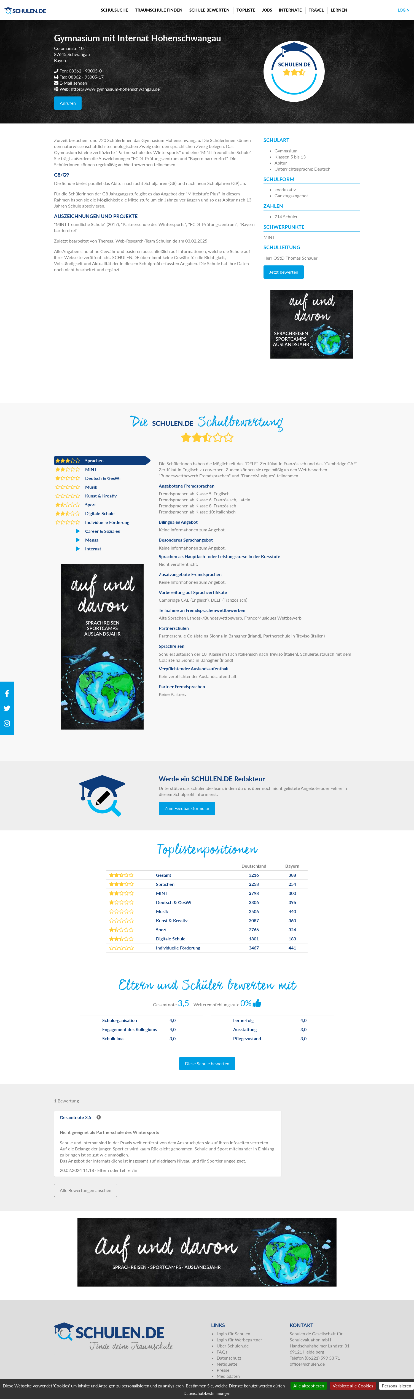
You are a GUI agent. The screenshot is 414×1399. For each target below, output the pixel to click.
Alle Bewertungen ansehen (85, 1190)
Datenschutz (229, 1357)
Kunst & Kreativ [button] (86, 496)
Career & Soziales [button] (87, 531)
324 (292, 929)
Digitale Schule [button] (85, 513)
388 (292, 875)
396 (292, 902)
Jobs (267, 9)
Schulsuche (114, 9)
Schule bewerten (209, 9)
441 (292, 947)
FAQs (222, 1351)
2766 (254, 929)
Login (404, 10)
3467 (254, 947)
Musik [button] (76, 487)
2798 (254, 893)
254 (292, 884)
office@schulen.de (307, 1363)
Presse (223, 1370)
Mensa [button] (76, 540)
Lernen (339, 9)
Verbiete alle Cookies (353, 1385)
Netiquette (227, 1363)
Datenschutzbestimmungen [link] (207, 1393)
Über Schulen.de (233, 1345)
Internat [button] (78, 549)
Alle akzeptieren (308, 1385)
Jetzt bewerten (283, 272)
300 (292, 893)
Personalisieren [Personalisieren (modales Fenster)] (396, 1385)
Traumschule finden (158, 9)
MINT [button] (76, 469)
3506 (254, 911)
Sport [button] (75, 505)
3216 (254, 875)
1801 (254, 938)
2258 (254, 884)
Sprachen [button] (79, 461)
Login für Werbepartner (239, 1339)
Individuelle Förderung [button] (92, 522)
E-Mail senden (73, 82)
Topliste (245, 9)
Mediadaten (228, 1376)
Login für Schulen (233, 1333)
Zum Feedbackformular (187, 808)
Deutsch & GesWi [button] (87, 478)
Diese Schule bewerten (207, 1063)
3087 (254, 920)
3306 (254, 902)
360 (292, 920)
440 (292, 911)
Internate (290, 9)
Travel (316, 9)
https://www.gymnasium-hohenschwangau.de (115, 89)
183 (292, 938)
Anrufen (68, 103)
